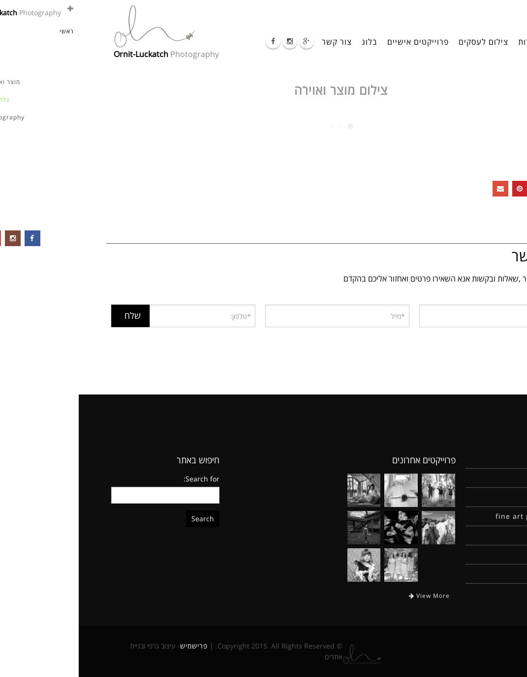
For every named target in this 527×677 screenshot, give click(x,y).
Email (422, 189)
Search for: (123, 478)
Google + (461, 189)
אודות (449, 41)
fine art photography (456, 516)
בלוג (291, 41)
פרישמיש (115, 645)
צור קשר (258, 41)
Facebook (481, 189)
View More (350, 596)
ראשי (478, 41)
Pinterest (441, 189)
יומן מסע (481, 554)
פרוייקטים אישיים (339, 41)
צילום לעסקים (405, 41)
